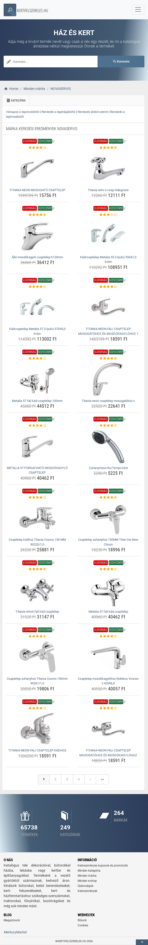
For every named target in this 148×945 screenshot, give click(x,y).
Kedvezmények (87, 891)
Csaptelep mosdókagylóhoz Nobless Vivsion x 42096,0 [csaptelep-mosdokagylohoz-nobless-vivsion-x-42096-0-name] (108, 681)
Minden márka (87, 875)
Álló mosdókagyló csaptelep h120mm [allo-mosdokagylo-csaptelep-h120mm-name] (37, 257)
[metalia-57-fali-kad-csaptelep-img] (108, 590)
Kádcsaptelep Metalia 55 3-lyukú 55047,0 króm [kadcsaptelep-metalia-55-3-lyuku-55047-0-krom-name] (108, 259)
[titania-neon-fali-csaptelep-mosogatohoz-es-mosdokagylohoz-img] (108, 729)
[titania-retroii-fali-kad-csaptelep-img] (37, 590)
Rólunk (82, 920)
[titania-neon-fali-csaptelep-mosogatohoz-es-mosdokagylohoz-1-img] (108, 307)
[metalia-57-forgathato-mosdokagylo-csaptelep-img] (37, 446)
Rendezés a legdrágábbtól (58, 112)
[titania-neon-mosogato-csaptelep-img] (37, 168)
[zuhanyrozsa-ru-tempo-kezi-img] (108, 446)
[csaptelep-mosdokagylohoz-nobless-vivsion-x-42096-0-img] (108, 657)
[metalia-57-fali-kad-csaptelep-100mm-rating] (37, 358)
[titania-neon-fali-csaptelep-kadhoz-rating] (37, 708)
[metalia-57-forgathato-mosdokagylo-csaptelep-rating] (37, 425)
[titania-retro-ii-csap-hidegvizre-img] (108, 168)
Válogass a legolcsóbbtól (22, 112)
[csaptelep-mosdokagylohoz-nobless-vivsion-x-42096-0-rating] (108, 636)
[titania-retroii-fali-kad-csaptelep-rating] (37, 569)
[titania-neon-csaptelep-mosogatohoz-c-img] (108, 379)
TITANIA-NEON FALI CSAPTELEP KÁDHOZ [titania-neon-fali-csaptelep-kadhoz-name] (37, 750)
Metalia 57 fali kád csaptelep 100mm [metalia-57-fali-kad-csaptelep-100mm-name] (37, 401)
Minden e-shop (87, 881)
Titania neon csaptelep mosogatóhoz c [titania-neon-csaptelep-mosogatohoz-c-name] (108, 401)
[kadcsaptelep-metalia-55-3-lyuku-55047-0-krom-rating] (108, 214)
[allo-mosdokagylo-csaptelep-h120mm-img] (37, 235)
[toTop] (142, 942)
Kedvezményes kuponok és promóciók (103, 865)
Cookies (83, 925)
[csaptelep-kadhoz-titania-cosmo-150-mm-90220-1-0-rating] (37, 497)
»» (102, 779)
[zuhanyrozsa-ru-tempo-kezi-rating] (108, 425)
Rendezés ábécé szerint (93, 112)
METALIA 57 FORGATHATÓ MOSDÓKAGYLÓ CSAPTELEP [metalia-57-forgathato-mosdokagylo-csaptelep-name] (37, 470)
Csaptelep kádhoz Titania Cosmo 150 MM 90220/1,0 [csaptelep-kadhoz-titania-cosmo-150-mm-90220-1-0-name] (37, 542)
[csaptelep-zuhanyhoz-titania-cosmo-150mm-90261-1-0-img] (37, 657)
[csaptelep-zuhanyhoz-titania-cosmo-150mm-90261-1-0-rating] (37, 636)
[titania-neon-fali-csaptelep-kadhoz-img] (37, 729)
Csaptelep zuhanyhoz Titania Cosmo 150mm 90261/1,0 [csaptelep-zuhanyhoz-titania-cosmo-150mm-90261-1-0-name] (37, 681)
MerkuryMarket (15, 932)
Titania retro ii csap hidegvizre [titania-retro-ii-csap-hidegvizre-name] (108, 190)
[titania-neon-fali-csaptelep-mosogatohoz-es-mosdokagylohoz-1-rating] (108, 286)
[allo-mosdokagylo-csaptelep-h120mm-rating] (37, 214)
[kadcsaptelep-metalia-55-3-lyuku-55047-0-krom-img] (108, 235)
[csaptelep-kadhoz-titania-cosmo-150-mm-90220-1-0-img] (37, 518)
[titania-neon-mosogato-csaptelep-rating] (37, 147)
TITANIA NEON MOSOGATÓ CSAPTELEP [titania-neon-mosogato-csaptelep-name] (37, 190)
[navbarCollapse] (138, 10)
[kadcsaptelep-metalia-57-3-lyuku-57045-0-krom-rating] (37, 286)
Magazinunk (12, 920)
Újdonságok (85, 886)
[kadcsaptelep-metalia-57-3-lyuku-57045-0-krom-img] (37, 307)
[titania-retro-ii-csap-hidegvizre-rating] (108, 147)
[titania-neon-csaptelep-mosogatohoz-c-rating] (108, 358)
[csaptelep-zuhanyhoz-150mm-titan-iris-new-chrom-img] (108, 518)
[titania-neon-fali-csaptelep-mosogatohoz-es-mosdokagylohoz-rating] (108, 708)
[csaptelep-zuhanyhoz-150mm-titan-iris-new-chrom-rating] (108, 497)
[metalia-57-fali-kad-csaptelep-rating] (108, 569)
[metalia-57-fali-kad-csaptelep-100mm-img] (37, 379)
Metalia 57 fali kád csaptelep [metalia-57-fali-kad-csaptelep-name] (108, 611)
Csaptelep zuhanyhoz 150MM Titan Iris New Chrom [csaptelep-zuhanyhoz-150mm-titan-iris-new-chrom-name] (108, 542)
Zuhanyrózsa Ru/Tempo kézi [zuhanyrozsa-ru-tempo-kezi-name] (108, 468)
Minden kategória (89, 870)
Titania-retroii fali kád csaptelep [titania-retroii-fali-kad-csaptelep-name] (37, 611)
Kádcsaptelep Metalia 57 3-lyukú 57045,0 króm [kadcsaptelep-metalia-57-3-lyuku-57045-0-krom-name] (37, 331)
